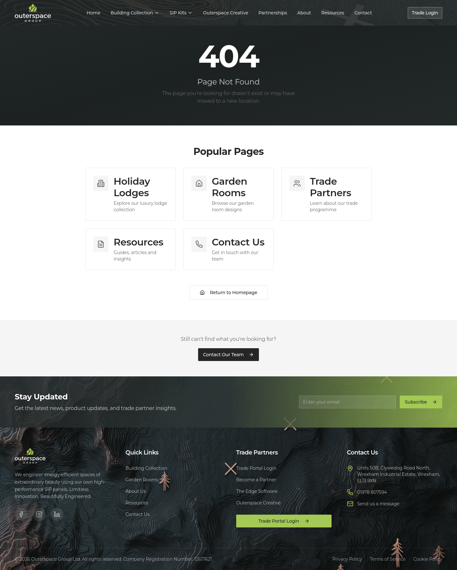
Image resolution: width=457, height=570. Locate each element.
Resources (332, 13)
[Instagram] (39, 514)
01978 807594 (372, 492)
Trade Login (425, 13)
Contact (363, 13)
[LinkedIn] (57, 514)
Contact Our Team (228, 354)
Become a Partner (256, 480)
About (304, 13)
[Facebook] (21, 514)
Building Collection (134, 13)
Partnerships (273, 13)
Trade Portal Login (256, 468)
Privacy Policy (347, 559)
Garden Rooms (141, 480)
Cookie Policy (427, 559)
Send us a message (378, 504)
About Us (135, 491)
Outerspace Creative (225, 13)
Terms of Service (387, 559)
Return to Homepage (228, 292)
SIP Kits (181, 13)
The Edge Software (256, 491)
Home (93, 13)
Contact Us (137, 514)
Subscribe (421, 402)
